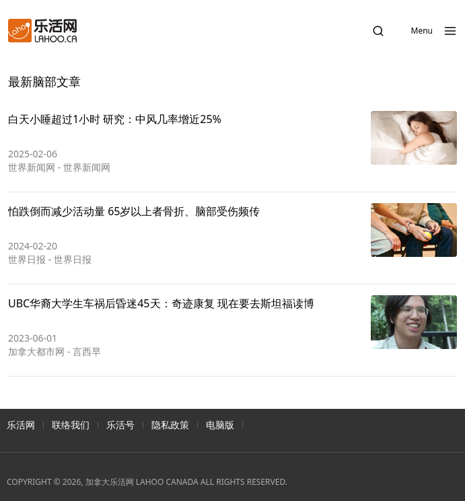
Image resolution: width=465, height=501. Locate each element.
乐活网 (21, 424)
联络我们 (71, 424)
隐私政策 (170, 424)
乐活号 (120, 424)
